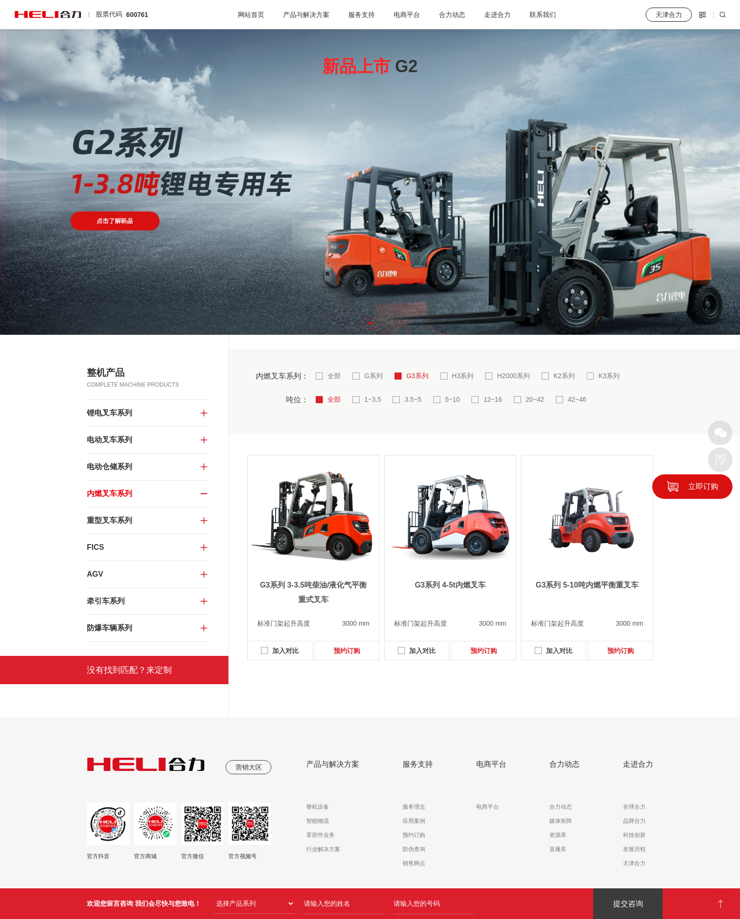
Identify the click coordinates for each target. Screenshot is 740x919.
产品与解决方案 (306, 14)
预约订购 (347, 650)
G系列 (373, 376)
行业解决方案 (323, 849)
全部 (334, 376)
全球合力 (634, 806)
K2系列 (564, 376)
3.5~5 (412, 399)
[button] (334, 323)
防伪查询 (414, 849)
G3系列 (417, 376)
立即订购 (703, 486)
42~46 (577, 399)
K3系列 (609, 376)
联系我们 (543, 14)
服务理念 (414, 806)
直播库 (557, 849)
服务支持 (361, 14)
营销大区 (248, 767)
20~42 (535, 399)
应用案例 (414, 821)
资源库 (557, 835)
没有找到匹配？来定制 (129, 670)
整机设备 (317, 806)
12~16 (492, 399)
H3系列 (463, 376)
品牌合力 (634, 821)
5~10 (452, 399)
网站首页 (251, 14)
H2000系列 (513, 376)
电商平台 (407, 14)
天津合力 (634, 863)
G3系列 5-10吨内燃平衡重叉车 (587, 585)
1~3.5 (372, 399)
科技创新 (634, 835)
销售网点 (414, 863)
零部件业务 (320, 835)
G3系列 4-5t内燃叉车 (450, 585)
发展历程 (634, 849)
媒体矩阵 (560, 821)
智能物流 (317, 821)
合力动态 (452, 14)
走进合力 (497, 14)
